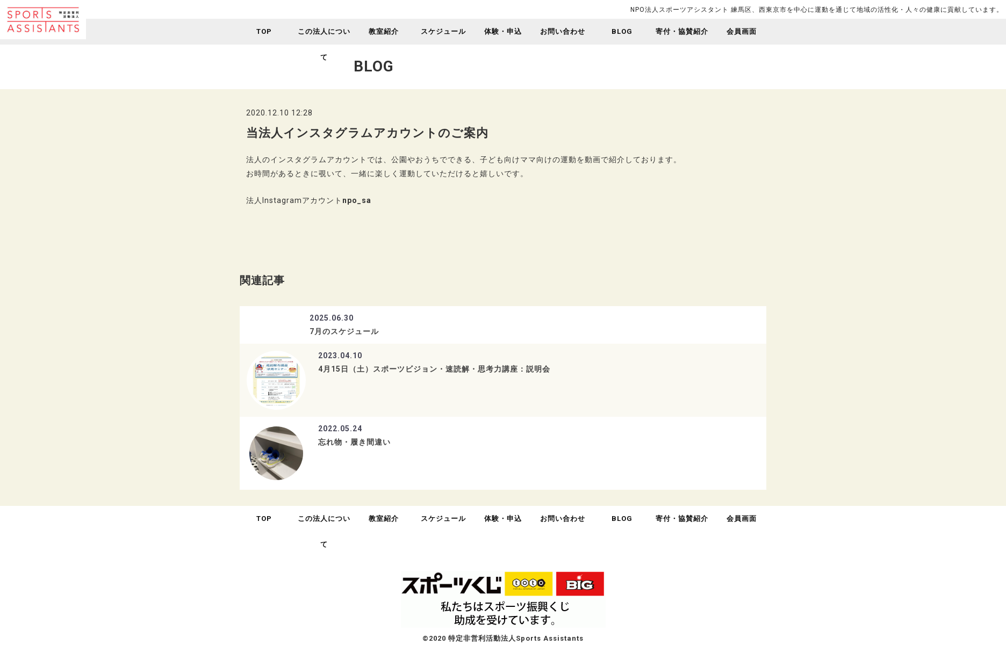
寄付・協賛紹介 (682, 31)
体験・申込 (503, 31)
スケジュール (443, 31)
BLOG (622, 31)
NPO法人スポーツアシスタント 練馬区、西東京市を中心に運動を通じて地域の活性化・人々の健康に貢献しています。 (816, 9)
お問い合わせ (562, 31)
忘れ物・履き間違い (354, 442)
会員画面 (742, 31)
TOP (264, 31)
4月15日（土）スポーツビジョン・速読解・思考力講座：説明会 (434, 369)
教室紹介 (384, 31)
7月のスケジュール (344, 331)
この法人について (324, 44)
